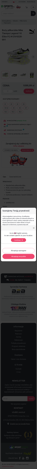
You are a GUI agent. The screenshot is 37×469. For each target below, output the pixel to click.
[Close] (33, 228)
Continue (18, 240)
